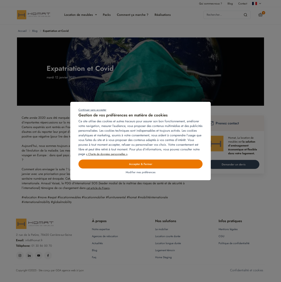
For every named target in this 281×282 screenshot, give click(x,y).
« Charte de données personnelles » (106, 154)
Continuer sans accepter (92, 110)
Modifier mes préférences (141, 172)
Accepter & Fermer (140, 164)
